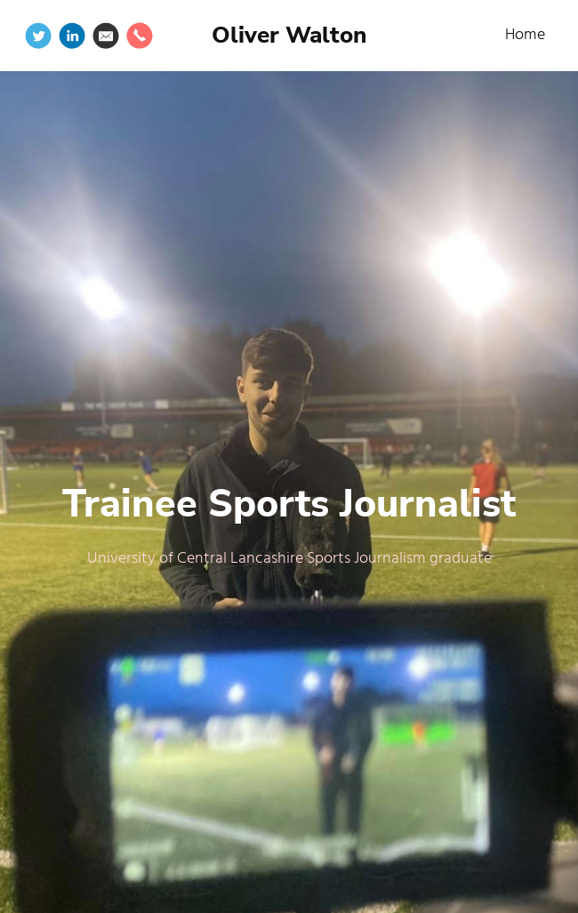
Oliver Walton (289, 35)
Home (525, 35)
